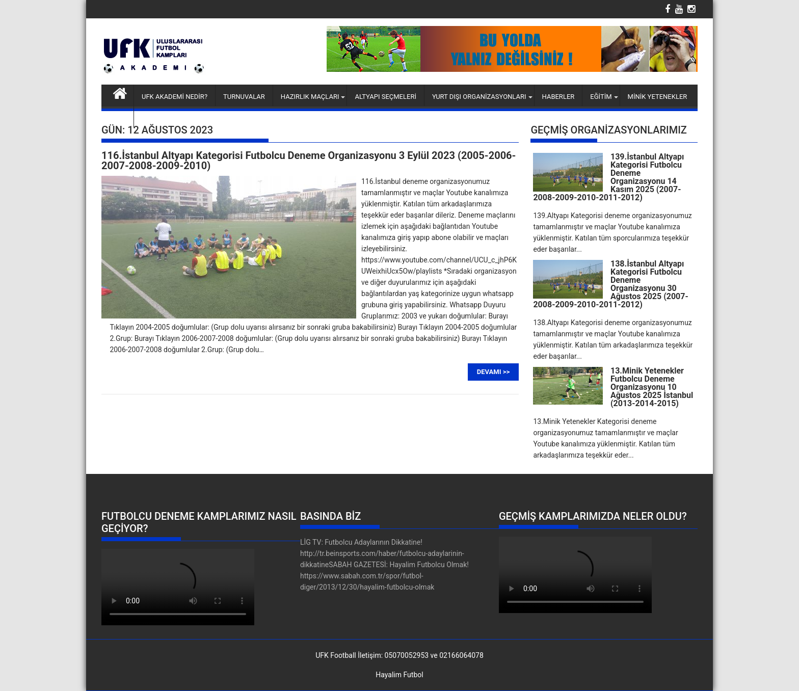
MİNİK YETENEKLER (657, 96)
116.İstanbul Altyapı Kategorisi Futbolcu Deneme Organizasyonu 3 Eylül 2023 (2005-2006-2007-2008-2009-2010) (308, 160)
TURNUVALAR (244, 96)
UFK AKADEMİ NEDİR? (174, 96)
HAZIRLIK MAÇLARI (310, 96)
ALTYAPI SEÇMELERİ (385, 96)
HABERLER (558, 96)
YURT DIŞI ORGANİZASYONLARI (479, 96)
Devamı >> (493, 372)
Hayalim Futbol (399, 675)
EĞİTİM (600, 96)
